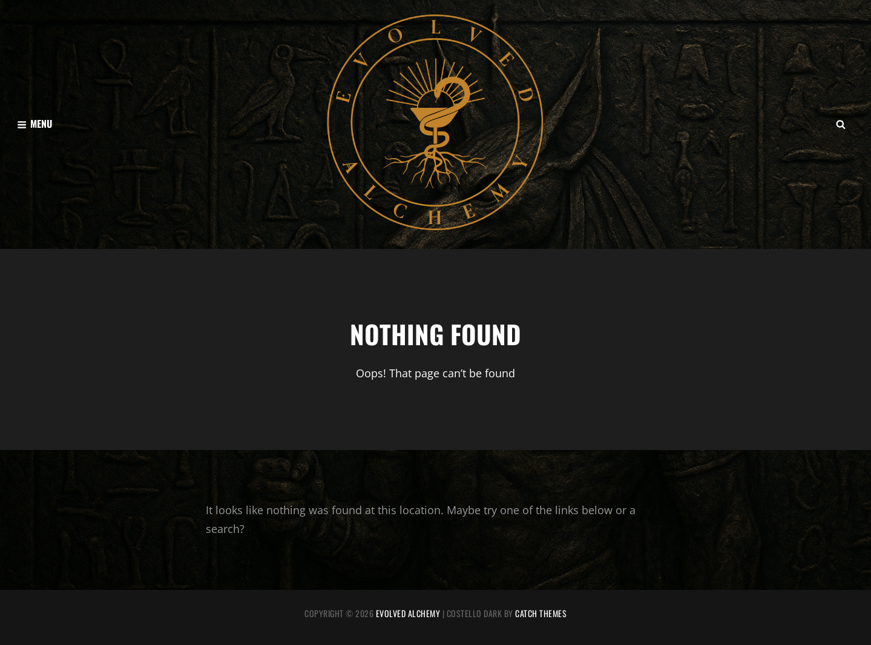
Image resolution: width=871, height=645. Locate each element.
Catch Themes (541, 613)
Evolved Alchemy (408, 613)
